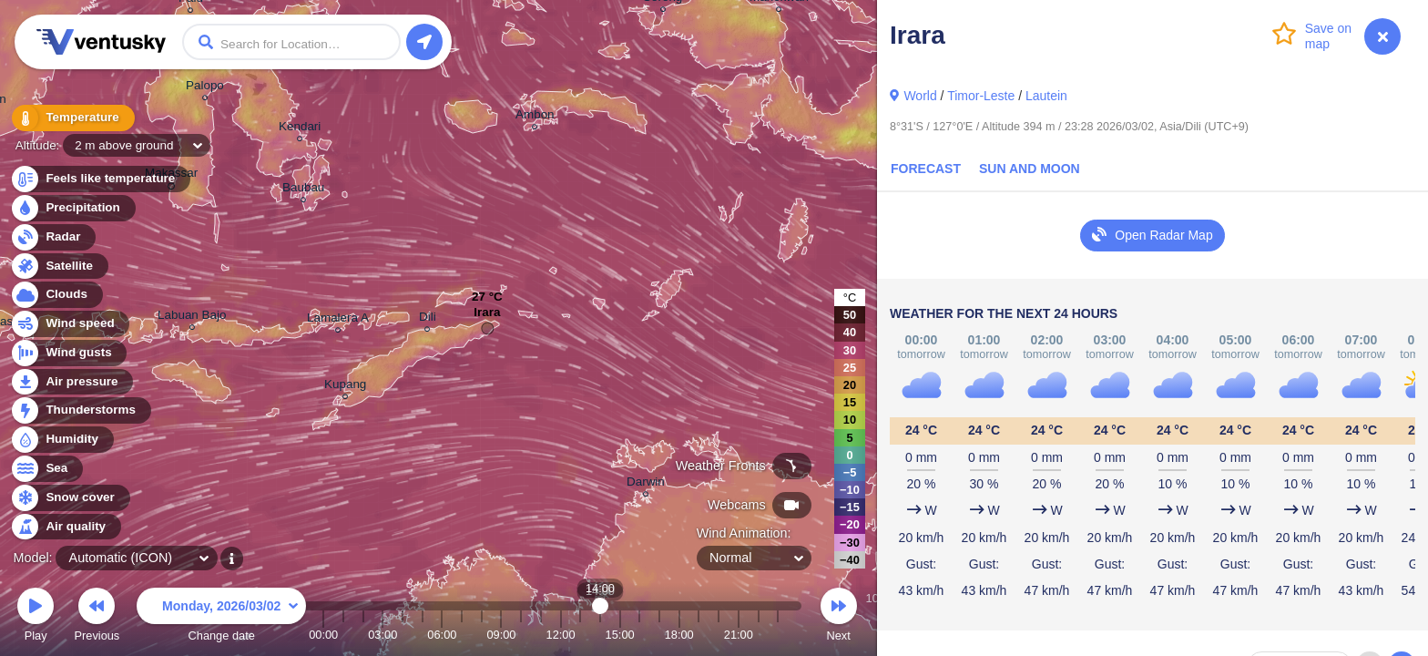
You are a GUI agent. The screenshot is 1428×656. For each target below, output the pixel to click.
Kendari (300, 128)
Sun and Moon (1029, 168)
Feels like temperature (100, 179)
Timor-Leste (981, 95)
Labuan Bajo (192, 317)
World (919, 95)
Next (839, 617)
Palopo (205, 87)
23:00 (777, 634)
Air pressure (71, 382)
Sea (46, 469)
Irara (487, 316)
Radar (53, 237)
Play (35, 617)
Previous (96, 617)
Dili (427, 319)
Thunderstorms (80, 410)
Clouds (56, 295)
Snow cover (70, 498)
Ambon (535, 117)
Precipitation (72, 208)
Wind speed (70, 324)
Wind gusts (68, 353)
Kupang (345, 386)
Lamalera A (338, 320)
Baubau (303, 190)
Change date (221, 617)
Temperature (72, 118)
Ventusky (98, 42)
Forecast (926, 168)
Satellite (59, 266)
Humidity (61, 439)
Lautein (1046, 95)
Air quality (65, 527)
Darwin (646, 484)
